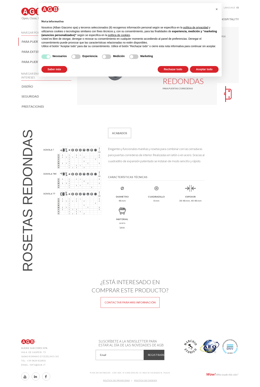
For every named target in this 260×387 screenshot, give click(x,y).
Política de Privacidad (116, 380)
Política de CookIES (145, 380)
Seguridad (30, 96)
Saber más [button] (54, 69)
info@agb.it (38, 365)
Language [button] (231, 8)
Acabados (119, 133)
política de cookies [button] (119, 35)
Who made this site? (222, 374)
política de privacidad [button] (195, 27)
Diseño (27, 86)
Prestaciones (33, 106)
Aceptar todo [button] (204, 69)
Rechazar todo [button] (173, 69)
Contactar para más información (130, 302)
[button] (217, 9)
